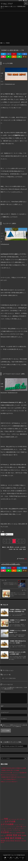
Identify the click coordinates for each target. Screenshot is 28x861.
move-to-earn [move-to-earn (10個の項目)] (13, 819)
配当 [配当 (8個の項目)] (23, 838)
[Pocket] (3, 57)
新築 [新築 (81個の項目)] (19, 835)
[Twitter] (3, 54)
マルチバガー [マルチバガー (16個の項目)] (9, 830)
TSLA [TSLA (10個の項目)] (24, 819)
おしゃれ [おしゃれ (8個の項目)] (2, 821)
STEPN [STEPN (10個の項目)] (21, 819)
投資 (9, 42)
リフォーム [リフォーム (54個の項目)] (16, 830)
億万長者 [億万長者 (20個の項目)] (18, 832)
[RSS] (14, 57)
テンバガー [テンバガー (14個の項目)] (3, 828)
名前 (2, 706)
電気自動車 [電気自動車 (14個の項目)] (23, 840)
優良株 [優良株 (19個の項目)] (23, 832)
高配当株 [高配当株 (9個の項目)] (2, 842)
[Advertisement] (14, 26)
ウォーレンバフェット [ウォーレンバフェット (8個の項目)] (5, 826)
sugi (25, 558)
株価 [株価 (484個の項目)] (7, 838)
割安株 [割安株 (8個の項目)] (2, 835)
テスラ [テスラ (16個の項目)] (24, 826)
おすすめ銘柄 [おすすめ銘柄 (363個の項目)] (7, 824)
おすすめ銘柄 (23, 547)
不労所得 (10, 549)
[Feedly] (19, 57)
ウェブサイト (4, 718)
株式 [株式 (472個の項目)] (12, 838)
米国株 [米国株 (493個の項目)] (18, 838)
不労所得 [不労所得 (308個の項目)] (5, 832)
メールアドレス (5, 712)
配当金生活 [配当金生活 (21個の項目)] (18, 840)
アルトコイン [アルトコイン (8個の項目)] (21, 824)
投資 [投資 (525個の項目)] (15, 835)
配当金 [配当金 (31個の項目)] (12, 840)
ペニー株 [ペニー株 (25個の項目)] (3, 830)
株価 (14, 549)
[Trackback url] (14, 746)
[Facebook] (8, 54)
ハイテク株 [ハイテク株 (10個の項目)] (8, 828)
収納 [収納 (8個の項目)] (5, 835)
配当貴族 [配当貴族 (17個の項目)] (8, 840)
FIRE (13, 547)
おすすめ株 (17, 547)
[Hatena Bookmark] (24, 54)
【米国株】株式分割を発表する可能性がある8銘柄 (13, 768)
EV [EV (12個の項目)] (2, 819)
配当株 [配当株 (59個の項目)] (3, 841)
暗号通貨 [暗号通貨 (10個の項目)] (2, 838)
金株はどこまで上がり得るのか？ (9, 781)
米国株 (8, 547)
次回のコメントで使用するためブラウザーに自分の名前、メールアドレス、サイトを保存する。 (14, 725)
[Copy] (24, 57)
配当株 (24, 549)
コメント (3, 691)
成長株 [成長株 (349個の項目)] (9, 835)
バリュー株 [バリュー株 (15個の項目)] (13, 828)
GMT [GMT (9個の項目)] (10, 819)
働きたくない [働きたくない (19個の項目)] (12, 832)
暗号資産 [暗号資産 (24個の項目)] (24, 835)
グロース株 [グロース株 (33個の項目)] (19, 826)
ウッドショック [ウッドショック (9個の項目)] (12, 826)
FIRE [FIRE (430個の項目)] (6, 819)
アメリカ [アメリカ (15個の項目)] (16, 824)
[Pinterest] (14, 54)
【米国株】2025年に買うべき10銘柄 (10, 770)
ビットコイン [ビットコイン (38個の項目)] (20, 828)
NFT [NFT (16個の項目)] (18, 819)
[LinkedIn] (19, 54)
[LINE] (8, 57)
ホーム (3, 42)
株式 (17, 549)
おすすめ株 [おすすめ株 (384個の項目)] (10, 821)
